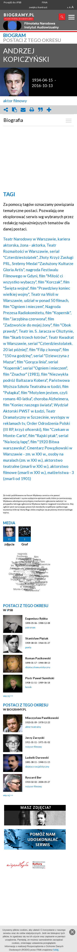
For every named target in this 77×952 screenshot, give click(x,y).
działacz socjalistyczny (37, 766)
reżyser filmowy (33, 746)
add (49, 109)
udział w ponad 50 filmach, (46, 300)
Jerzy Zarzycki (34, 737)
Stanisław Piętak (36, 638)
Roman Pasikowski (38, 658)
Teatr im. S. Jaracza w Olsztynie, (46, 331)
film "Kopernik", (58, 312)
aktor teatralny (33, 726)
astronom (30, 627)
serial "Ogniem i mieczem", (45, 368)
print (31, 109)
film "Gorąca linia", (32, 361)
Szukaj (62, 17)
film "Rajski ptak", (43, 435)
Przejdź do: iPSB (12, 2)
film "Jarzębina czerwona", (25, 318)
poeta (28, 647)
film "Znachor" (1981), (21, 374)
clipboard (14, 109)
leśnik (28, 687)
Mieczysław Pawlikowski (42, 718)
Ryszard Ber (33, 777)
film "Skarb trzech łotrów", (25, 337)
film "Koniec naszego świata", (28, 404)
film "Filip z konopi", (45, 349)
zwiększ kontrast (38, 7)
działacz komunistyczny (37, 667)
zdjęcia (9, 544)
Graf (24, 544)
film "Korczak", (50, 282)
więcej (6, 696)
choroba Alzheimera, (51, 398)
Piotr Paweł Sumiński (39, 678)
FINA (44, 2)
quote (40, 109)
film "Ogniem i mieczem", (23, 306)
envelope (23, 109)
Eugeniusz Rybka (36, 618)
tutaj (56, 949)
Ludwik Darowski (37, 757)
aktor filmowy (15, 100)
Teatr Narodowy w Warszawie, (30, 239)
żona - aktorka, (33, 245)
